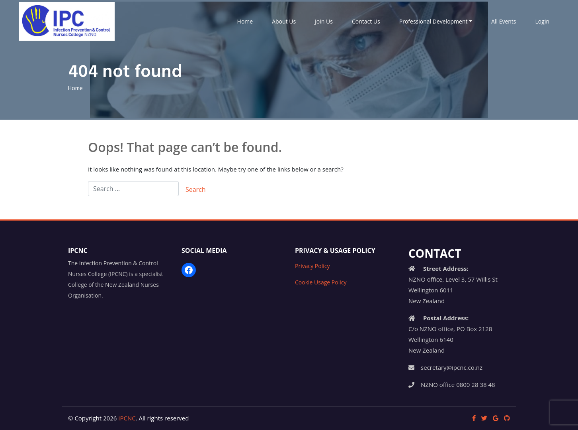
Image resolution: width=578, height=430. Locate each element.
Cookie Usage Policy (320, 282)
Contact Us (366, 21)
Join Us (324, 21)
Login (542, 21)
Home (245, 21)
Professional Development (433, 21)
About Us (284, 21)
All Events (503, 21)
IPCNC (126, 418)
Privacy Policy (312, 266)
